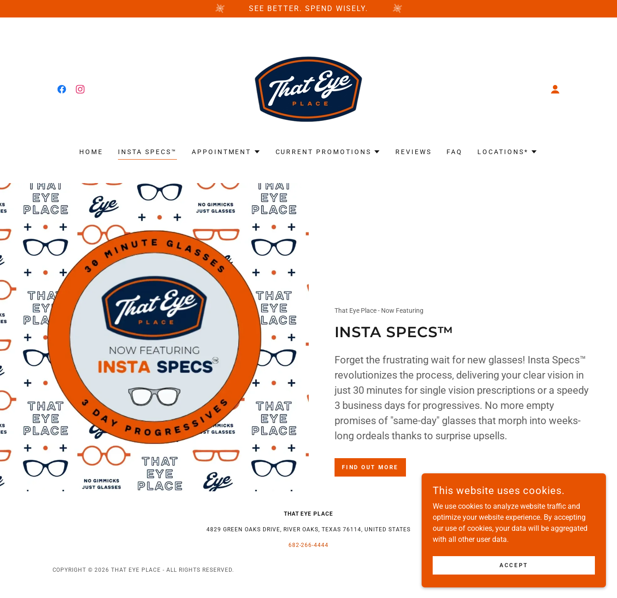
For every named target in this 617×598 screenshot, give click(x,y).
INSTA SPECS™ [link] (147, 151)
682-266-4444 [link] (308, 545)
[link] (62, 89)
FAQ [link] (455, 151)
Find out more (370, 467)
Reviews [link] (413, 151)
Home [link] (91, 151)
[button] (555, 89)
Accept (513, 565)
